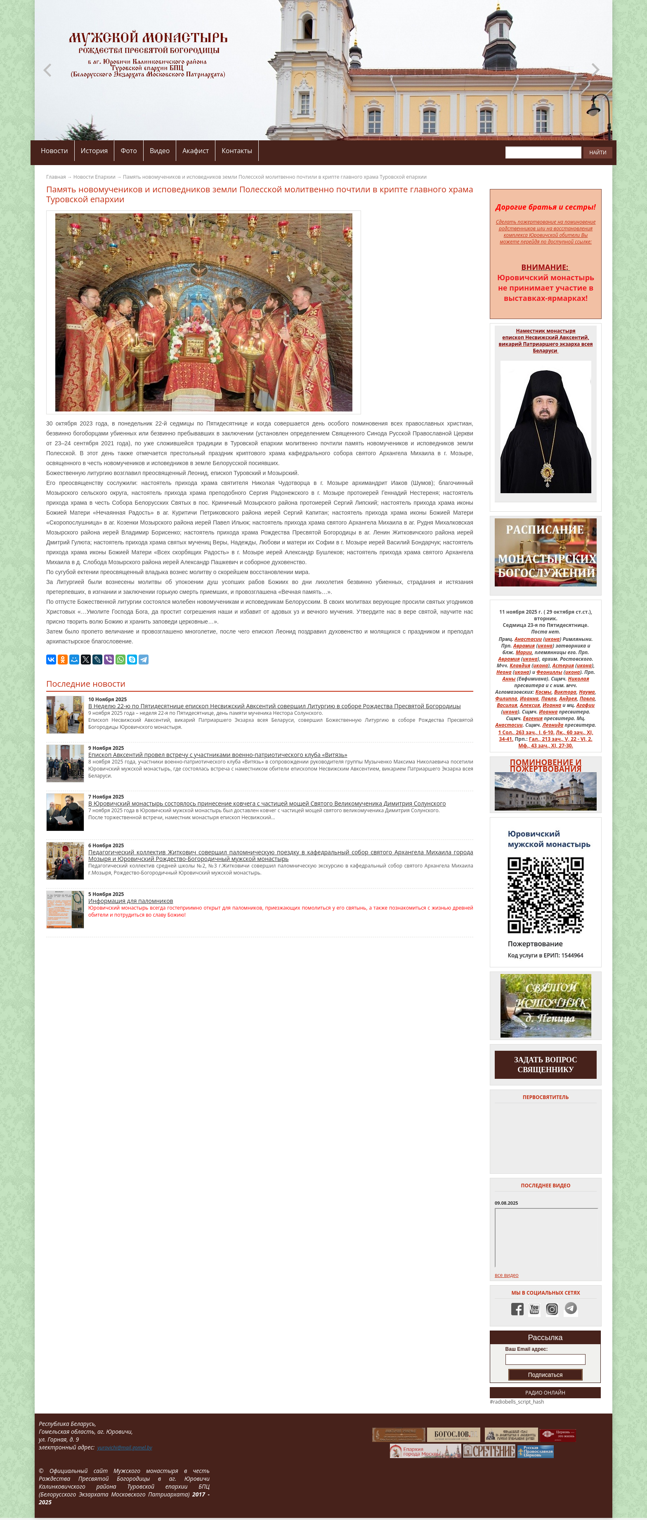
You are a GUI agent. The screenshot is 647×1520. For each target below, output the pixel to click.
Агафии (585, 705)
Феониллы (549, 672)
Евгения (533, 718)
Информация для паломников (130, 901)
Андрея (568, 698)
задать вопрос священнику (545, 1065)
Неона (504, 672)
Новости (54, 150)
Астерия (563, 665)
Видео (160, 150)
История (94, 150)
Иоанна (529, 698)
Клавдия (520, 665)
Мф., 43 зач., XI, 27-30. (545, 745)
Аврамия (524, 645)
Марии (524, 652)
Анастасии (528, 639)
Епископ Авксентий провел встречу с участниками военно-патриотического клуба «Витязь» (217, 755)
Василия (507, 705)
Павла (549, 698)
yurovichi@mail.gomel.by (124, 1447)
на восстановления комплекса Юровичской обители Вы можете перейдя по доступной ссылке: (546, 235)
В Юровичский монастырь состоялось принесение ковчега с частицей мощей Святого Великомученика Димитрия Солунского (267, 803)
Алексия (530, 705)
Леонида (552, 724)
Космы (544, 691)
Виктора (565, 691)
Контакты (237, 150)
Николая (578, 678)
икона (552, 639)
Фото (128, 150)
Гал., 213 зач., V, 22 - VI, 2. (561, 738)
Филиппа (506, 698)
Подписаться (545, 1374)
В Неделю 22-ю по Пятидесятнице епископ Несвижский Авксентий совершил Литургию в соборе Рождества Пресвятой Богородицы (274, 706)
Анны (509, 678)
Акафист (195, 150)
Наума (587, 691)
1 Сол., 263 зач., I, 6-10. (526, 732)
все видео (507, 1275)
